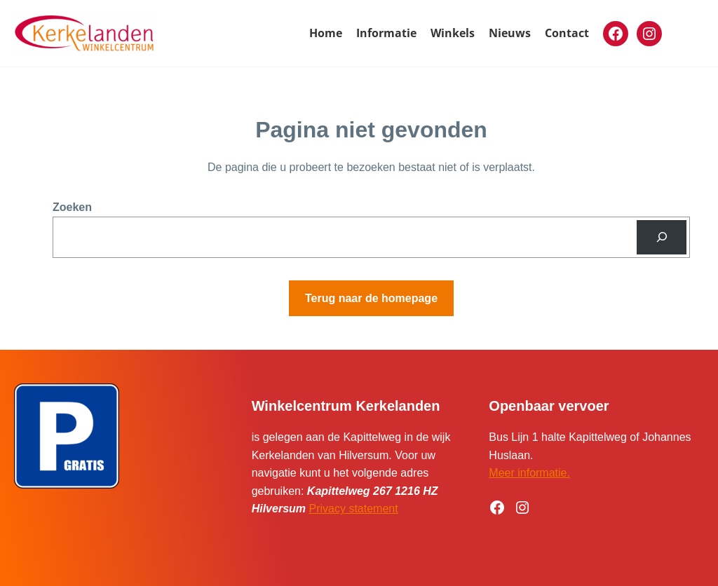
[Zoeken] (661, 237)
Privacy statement (353, 509)
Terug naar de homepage (371, 298)
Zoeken (72, 207)
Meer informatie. (529, 473)
